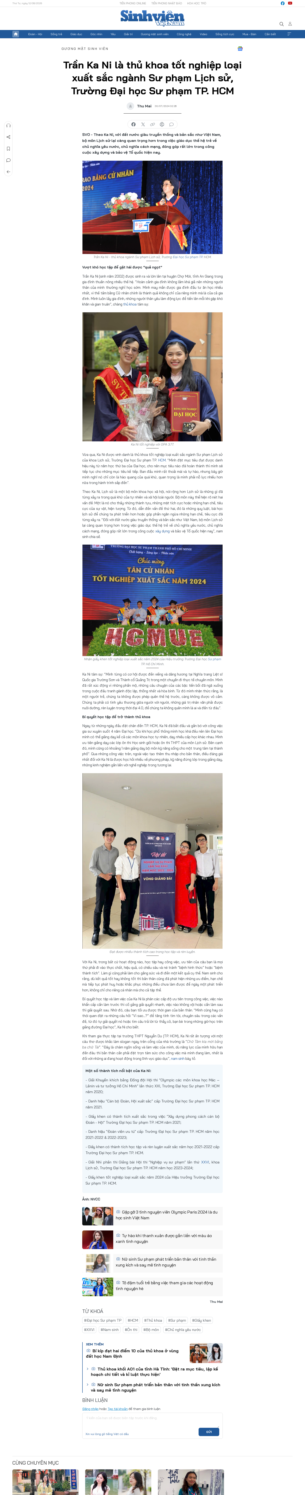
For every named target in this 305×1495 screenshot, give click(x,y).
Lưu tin (8, 148)
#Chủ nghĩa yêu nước (183, 1329)
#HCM (133, 1320)
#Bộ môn (151, 1329)
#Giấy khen (201, 1320)
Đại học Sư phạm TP (188, 257)
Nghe (8, 125)
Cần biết (270, 34)
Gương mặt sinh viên (155, 34)
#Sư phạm (177, 1320)
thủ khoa (130, 304)
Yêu (113, 34)
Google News (240, 48)
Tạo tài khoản (118, 1409)
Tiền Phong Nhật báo (166, 3)
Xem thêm (289, 34)
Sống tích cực (225, 34)
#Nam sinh (110, 1329)
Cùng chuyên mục (35, 1462)
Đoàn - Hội (35, 34)
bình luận (171, 124)
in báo (162, 124)
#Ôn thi (131, 1329)
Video (203, 34)
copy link (152, 124)
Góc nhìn (96, 34)
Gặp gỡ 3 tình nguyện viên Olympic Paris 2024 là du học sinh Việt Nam (166, 1215)
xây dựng (162, 531)
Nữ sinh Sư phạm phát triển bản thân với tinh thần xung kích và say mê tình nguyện (166, 1262)
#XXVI (89, 1329)
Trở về (8, 171)
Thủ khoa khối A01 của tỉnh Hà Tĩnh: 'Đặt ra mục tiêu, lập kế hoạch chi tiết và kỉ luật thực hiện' (154, 1371)
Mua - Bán (249, 34)
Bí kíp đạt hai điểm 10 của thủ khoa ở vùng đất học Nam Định (132, 1353)
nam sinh (178, 1058)
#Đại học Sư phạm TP (103, 1320)
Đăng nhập (90, 1409)
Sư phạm (214, 659)
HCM (162, 460)
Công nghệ (184, 34)
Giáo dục (76, 34)
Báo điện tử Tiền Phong (152, 18)
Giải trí (128, 34)
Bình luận (8, 160)
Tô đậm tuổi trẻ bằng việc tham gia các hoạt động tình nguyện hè (164, 1285)
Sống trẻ (56, 34)
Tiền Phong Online (132, 3)
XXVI (205, 1162)
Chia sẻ (8, 137)
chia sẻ (133, 124)
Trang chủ (15, 34)
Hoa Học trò (196, 3)
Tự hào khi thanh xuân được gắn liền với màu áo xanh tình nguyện (164, 1238)
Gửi (209, 1432)
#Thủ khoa (153, 1320)
